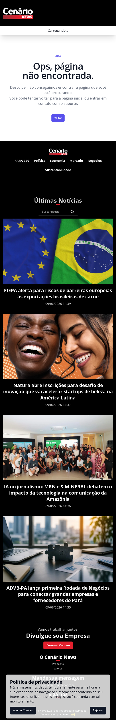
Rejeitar (98, 710)
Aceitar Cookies (23, 710)
